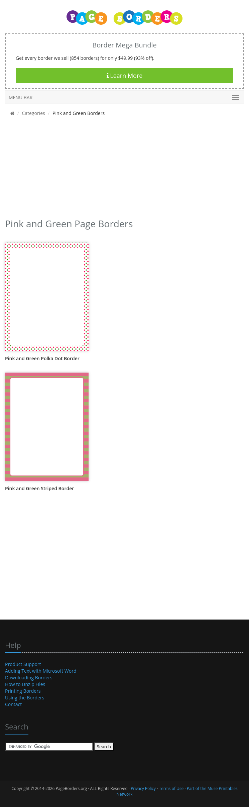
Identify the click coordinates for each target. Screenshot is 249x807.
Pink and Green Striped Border (39, 488)
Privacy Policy (143, 788)
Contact (13, 704)
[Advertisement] (122, 169)
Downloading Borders (28, 677)
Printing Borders (23, 691)
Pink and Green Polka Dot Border (42, 358)
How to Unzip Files (25, 684)
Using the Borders (24, 697)
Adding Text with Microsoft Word (41, 671)
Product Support (23, 664)
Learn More (125, 76)
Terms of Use (171, 788)
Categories (33, 113)
